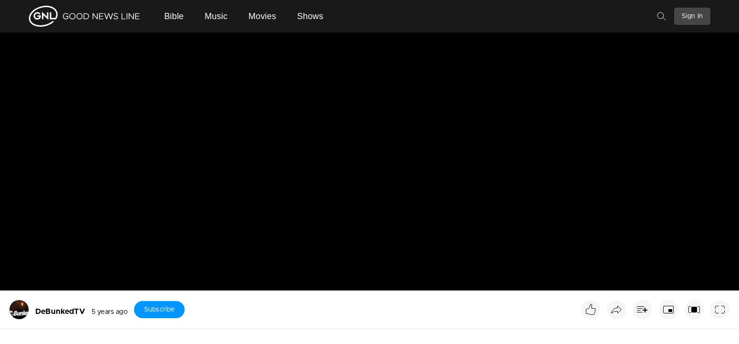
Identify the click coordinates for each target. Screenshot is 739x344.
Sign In (692, 16)
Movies (262, 16)
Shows (310, 16)
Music (216, 16)
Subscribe (159, 309)
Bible (174, 16)
